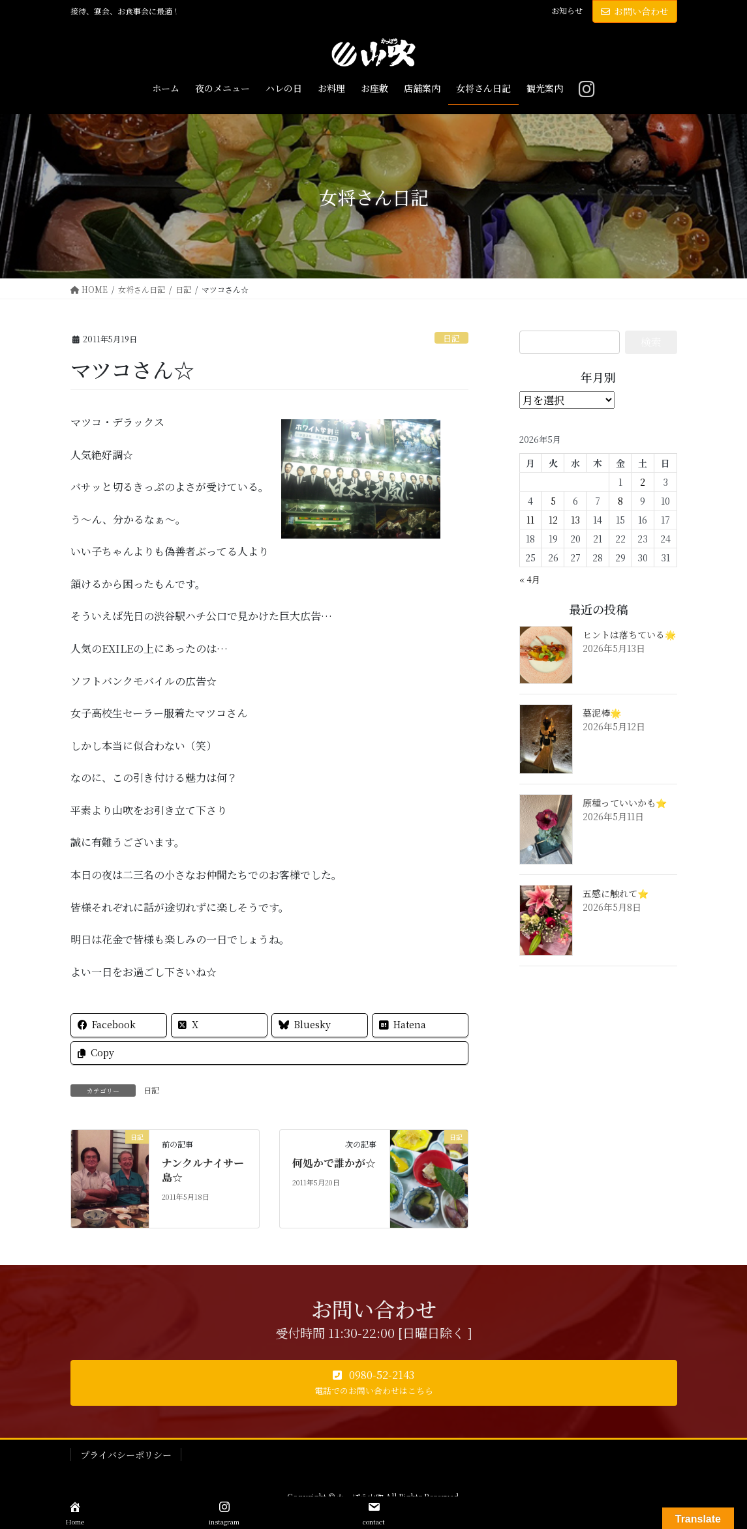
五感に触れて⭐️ (615, 893)
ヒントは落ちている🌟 (629, 634)
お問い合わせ (635, 11)
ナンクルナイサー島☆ (203, 1170)
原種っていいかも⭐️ (625, 802)
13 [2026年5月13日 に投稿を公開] (575, 519)
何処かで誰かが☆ (334, 1162)
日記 (451, 338)
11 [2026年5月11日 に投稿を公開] (530, 519)
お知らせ (567, 10)
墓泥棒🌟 (602, 712)
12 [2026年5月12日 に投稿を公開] (553, 519)
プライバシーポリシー (126, 1454)
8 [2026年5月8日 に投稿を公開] (620, 500)
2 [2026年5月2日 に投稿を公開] (642, 481)
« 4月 (529, 579)
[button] (373, 1383)
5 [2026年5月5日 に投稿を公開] (553, 500)
